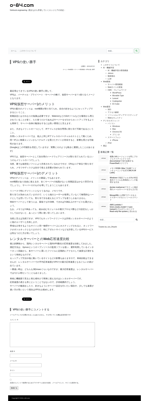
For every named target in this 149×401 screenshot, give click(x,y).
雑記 (105, 146)
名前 (12, 351)
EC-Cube (115, 104)
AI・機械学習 (108, 68)
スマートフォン (114, 137)
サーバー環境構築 (79, 69)
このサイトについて (28, 51)
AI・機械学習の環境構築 (118, 70)
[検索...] (120, 51)
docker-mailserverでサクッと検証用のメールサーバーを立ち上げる (124, 188)
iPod (109, 143)
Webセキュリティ (115, 118)
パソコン (111, 123)
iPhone (115, 140)
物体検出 (111, 76)
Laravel (115, 98)
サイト (12, 370)
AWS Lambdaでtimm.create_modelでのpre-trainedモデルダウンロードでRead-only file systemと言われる (123, 208)
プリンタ (116, 134)
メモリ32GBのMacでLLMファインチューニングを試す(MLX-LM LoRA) (123, 170)
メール (13, 361)
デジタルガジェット (111, 121)
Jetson (110, 73)
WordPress (116, 93)
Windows (116, 126)
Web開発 (70, 69)
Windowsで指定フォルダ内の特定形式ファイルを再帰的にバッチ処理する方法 (124, 180)
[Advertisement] (74, 30)
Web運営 (106, 107)
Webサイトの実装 (115, 87)
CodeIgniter (117, 101)
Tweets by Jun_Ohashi (107, 227)
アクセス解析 (113, 112)
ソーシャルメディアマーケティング (122, 115)
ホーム (14, 51)
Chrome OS (117, 132)
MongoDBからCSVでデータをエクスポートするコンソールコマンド (124, 197)
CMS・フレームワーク (117, 90)
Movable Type (118, 95)
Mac (114, 129)
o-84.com (22, 5)
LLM (109, 79)
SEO (109, 109)
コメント (14, 320)
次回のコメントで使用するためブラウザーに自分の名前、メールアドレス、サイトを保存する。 (45, 383)
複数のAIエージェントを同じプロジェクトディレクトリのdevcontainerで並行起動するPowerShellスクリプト (124, 159)
